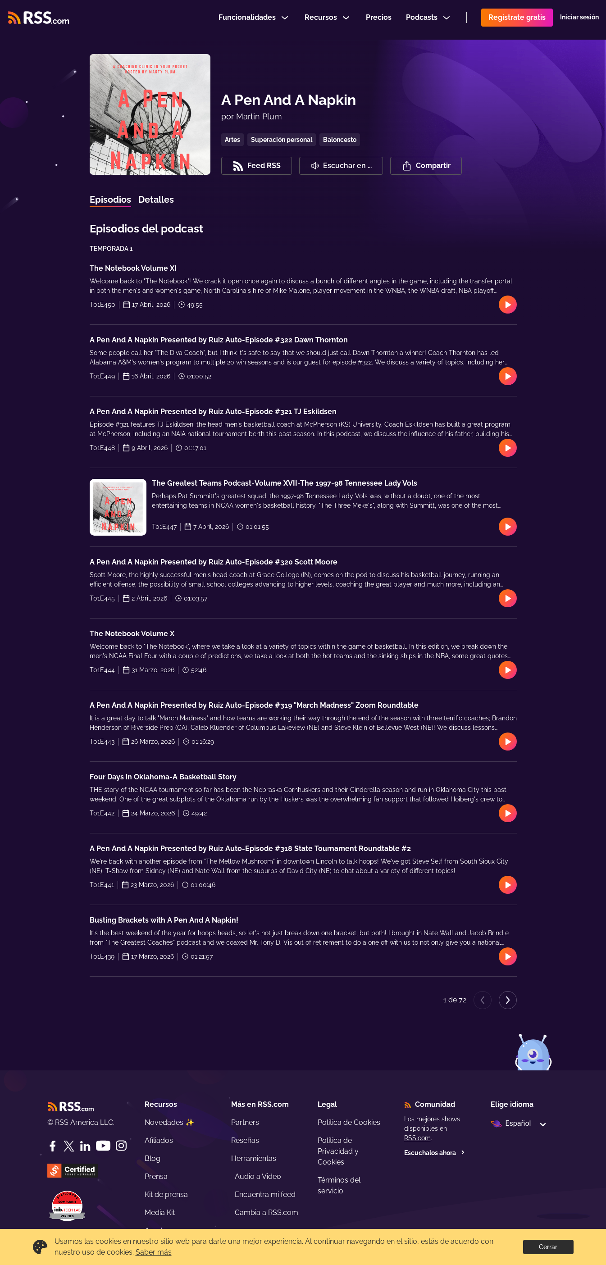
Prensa (156, 1176)
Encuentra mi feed (265, 1194)
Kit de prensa (166, 1194)
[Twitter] (69, 1146)
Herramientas (253, 1158)
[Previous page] (483, 1000)
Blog (152, 1158)
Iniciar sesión (579, 19)
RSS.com (417, 1138)
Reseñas (245, 1140)
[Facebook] (52, 1146)
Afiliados (159, 1140)
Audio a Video (258, 1176)
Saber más (154, 1252)
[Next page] (508, 1000)
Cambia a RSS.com (266, 1212)
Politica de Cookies (349, 1122)
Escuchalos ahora (434, 1152)
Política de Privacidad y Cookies (338, 1151)
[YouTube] (103, 1146)
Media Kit (160, 1212)
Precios (379, 19)
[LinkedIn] (85, 1146)
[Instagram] (121, 1146)
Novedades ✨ (169, 1122)
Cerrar (548, 1247)
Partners (245, 1122)
